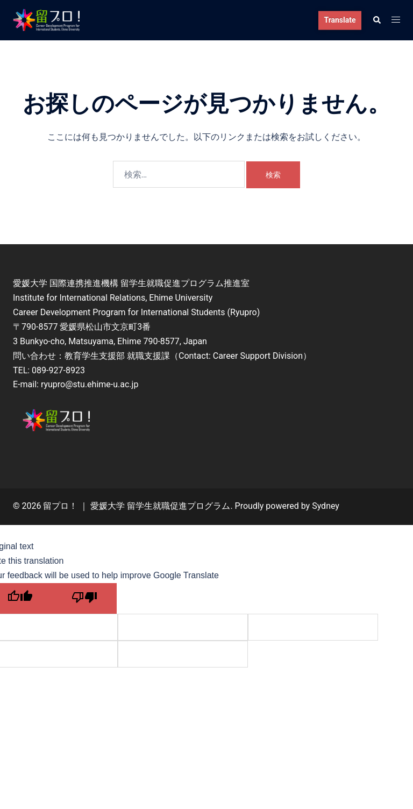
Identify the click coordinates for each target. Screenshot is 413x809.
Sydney (325, 506)
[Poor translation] (84, 598)
